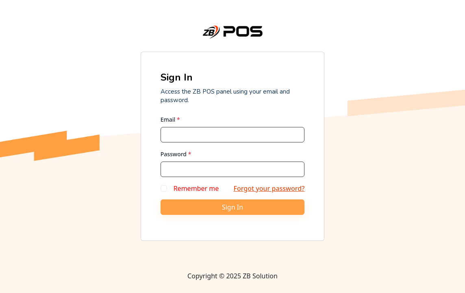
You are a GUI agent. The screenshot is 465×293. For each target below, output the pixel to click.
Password (176, 154)
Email (170, 119)
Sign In (232, 207)
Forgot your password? (268, 188)
